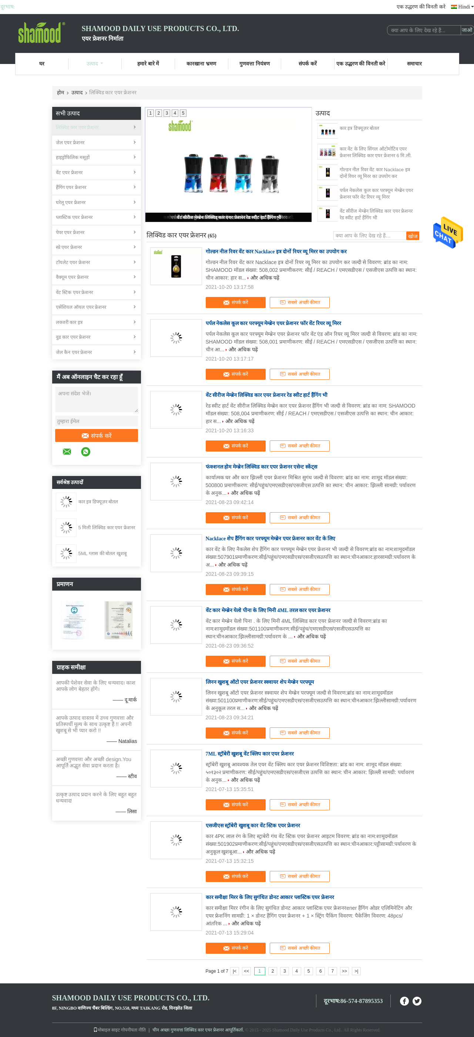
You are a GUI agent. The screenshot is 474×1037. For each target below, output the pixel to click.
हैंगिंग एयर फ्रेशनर (71, 187)
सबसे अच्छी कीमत (300, 302)
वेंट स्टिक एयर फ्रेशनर (74, 292)
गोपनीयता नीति (133, 1030)
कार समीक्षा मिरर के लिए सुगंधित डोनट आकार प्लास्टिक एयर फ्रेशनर (270, 897)
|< (234, 971)
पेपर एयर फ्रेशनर (70, 232)
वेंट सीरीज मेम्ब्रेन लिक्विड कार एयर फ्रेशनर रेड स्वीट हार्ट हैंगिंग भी (229, 217)
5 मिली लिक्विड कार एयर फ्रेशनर (106, 527)
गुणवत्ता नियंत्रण (254, 64)
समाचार (414, 64)
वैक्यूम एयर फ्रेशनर (72, 277)
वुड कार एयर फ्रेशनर (73, 337)
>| (356, 971)
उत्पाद (95, 64)
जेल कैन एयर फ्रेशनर (74, 352)
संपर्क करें (308, 64)
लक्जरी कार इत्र (69, 322)
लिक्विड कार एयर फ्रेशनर (77, 127)
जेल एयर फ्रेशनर (70, 142)
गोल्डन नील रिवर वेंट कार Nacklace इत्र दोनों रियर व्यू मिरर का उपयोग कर (375, 173)
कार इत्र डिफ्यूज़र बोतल (98, 501)
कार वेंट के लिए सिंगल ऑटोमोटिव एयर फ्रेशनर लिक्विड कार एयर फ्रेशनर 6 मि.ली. (376, 152)
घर (41, 64)
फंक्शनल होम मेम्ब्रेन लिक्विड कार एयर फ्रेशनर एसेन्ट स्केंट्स (261, 467)
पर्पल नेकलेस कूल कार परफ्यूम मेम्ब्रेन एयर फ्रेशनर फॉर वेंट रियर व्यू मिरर (376, 194)
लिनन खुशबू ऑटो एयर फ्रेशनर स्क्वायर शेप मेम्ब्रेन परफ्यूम (260, 682)
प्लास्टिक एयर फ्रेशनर (74, 217)
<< (246, 971)
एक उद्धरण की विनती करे (421, 7)
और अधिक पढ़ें (265, 278)
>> (344, 971)
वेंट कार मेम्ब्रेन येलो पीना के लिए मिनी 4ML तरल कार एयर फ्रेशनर (268, 610)
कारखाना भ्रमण (201, 64)
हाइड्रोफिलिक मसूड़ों (73, 157)
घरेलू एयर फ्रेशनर (70, 202)
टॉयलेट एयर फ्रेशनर (73, 262)
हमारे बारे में (148, 64)
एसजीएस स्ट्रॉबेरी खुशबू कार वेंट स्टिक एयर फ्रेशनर (253, 825)
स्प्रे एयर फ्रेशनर (69, 247)
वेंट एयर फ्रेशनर (69, 172)
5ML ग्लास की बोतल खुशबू (102, 553)
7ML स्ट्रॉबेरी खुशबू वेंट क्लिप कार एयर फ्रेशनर (250, 754)
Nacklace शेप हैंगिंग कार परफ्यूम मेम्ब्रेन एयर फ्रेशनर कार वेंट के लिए (271, 538)
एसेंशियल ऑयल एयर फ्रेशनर (81, 307)
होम (60, 92)
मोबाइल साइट (106, 1030)
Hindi (466, 7)
